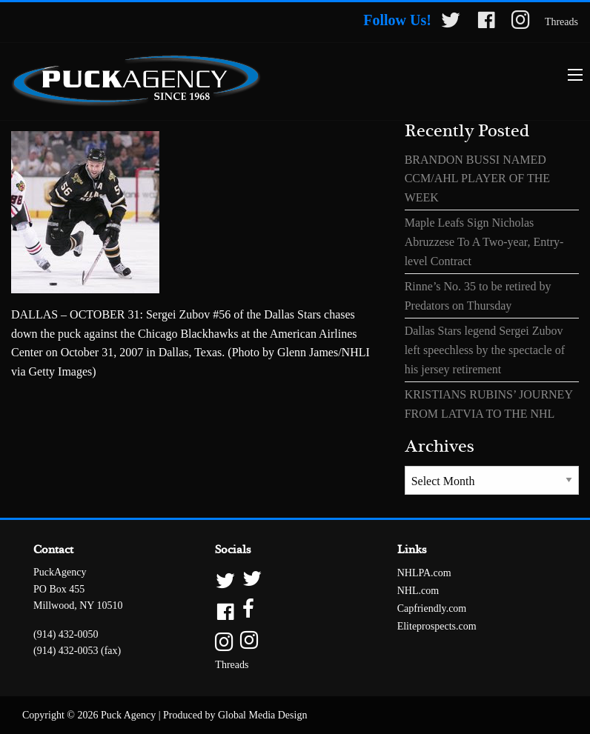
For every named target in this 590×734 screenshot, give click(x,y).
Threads (561, 21)
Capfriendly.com (432, 608)
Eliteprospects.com (437, 626)
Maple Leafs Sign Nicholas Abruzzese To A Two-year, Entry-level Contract (484, 241)
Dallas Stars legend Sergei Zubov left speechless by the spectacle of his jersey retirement (485, 349)
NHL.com (418, 590)
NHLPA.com (424, 572)
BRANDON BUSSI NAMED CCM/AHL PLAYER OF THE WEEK (477, 178)
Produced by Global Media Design (235, 715)
